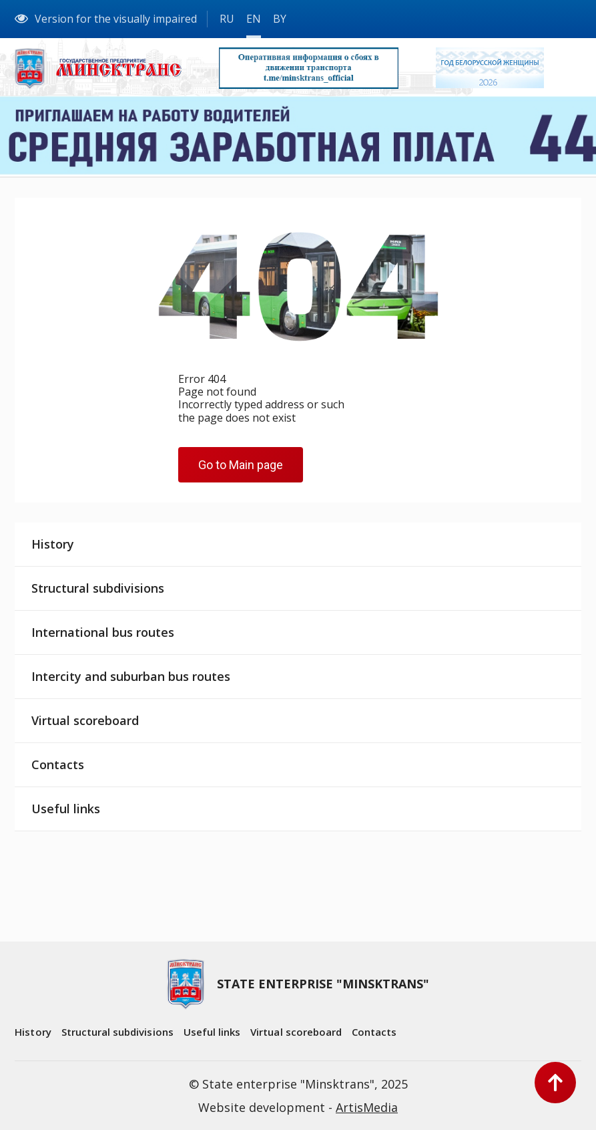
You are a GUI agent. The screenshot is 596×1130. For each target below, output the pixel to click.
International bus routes (102, 632)
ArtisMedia (367, 1107)
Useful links (65, 809)
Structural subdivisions (97, 588)
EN (253, 18)
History (52, 544)
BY (279, 18)
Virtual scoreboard (85, 720)
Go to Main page (240, 465)
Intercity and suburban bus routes (130, 676)
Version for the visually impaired (106, 18)
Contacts (57, 764)
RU (227, 18)
